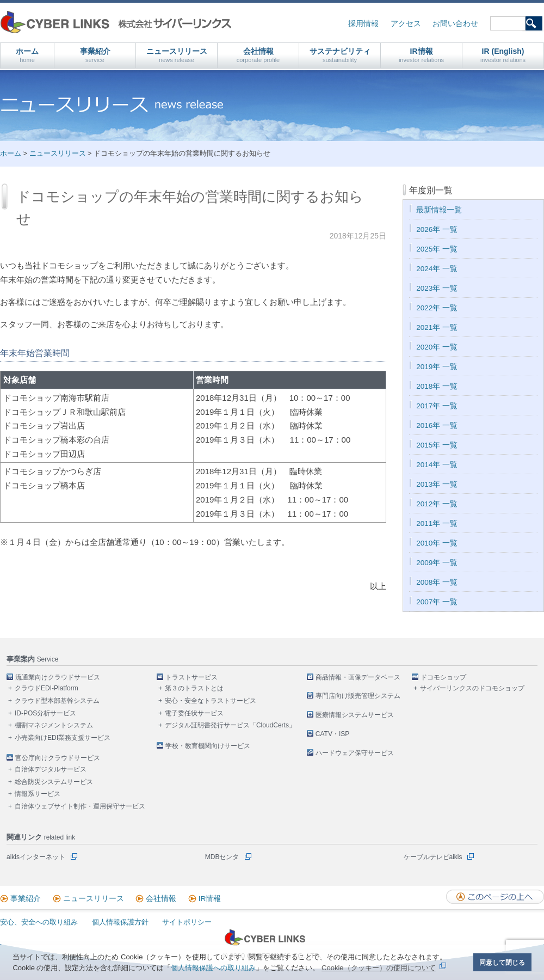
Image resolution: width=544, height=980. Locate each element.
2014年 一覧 (437, 465)
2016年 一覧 (437, 425)
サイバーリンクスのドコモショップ (472, 688)
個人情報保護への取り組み (213, 968)
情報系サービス (37, 794)
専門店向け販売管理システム (358, 696)
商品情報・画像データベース (358, 677)
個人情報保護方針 (120, 922)
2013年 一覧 (437, 484)
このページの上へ (495, 897)
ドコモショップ (443, 677)
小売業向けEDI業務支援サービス (62, 738)
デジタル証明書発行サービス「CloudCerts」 (230, 725)
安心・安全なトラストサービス (210, 701)
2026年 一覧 (437, 229)
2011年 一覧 (437, 523)
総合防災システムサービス (54, 782)
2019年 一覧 (437, 367)
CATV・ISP (332, 734)
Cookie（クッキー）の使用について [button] (378, 968)
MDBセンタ (222, 857)
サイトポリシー (187, 922)
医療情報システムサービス (355, 715)
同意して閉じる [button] (502, 962)
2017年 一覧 (437, 406)
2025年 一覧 (437, 249)
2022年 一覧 (437, 308)
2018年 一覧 (437, 386)
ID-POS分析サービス (45, 713)
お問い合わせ (455, 24)
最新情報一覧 (439, 210)
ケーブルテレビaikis (433, 857)
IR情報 (421, 55)
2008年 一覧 (437, 582)
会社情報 (258, 55)
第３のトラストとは (194, 688)
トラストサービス (191, 677)
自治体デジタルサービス (50, 769)
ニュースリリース (176, 55)
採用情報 (363, 24)
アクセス (406, 24)
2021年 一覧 (437, 327)
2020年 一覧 (437, 347)
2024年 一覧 (437, 269)
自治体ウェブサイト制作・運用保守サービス (80, 806)
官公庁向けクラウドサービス (57, 758)
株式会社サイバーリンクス (116, 22)
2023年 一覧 (437, 288)
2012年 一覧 (437, 504)
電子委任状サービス (194, 713)
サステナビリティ (340, 55)
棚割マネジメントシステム (54, 725)
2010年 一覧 (437, 543)
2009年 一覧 (437, 563)
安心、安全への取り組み (39, 922)
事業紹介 (95, 55)
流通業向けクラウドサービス (57, 677)
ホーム (27, 55)
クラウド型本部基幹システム (57, 701)
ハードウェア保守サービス (355, 753)
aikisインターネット (36, 857)
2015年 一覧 (437, 445)
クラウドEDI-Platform (46, 688)
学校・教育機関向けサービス (207, 746)
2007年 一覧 (437, 602)
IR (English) (503, 55)
